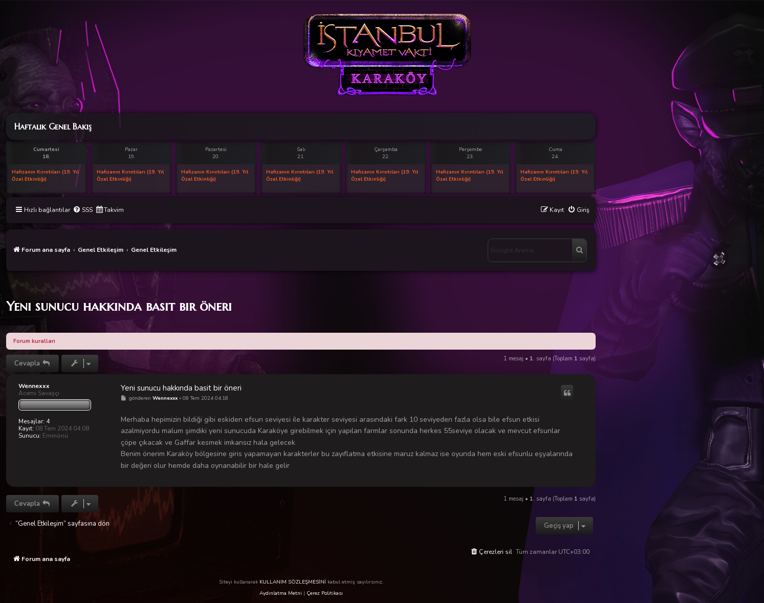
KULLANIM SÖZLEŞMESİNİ (292, 582)
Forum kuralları (34, 341)
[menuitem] (83, 210)
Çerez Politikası (325, 593)
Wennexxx (34, 386)
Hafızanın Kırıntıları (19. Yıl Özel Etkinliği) (45, 175)
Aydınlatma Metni (280, 593)
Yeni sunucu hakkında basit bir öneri (119, 306)
